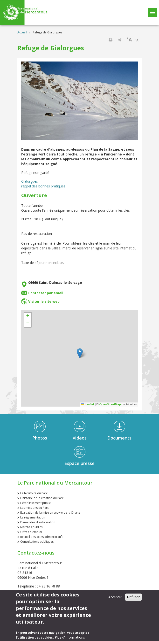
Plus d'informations (70, 637)
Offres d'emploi (31, 532)
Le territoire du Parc (34, 493)
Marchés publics (31, 527)
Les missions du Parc (34, 508)
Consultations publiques (37, 542)
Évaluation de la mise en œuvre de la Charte (50, 512)
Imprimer (110, 39)
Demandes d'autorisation (37, 522)
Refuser (133, 597)
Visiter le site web (44, 301)
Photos (39, 438)
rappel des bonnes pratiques (43, 186)
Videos (80, 438)
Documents (119, 438)
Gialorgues (29, 181)
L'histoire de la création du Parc (41, 498)
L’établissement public (35, 503)
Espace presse (79, 463)
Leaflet (87, 404)
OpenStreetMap (110, 404)
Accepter (115, 597)
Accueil (22, 32)
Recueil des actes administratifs (41, 537)
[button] (80, 353)
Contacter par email (45, 293)
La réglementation (32, 517)
